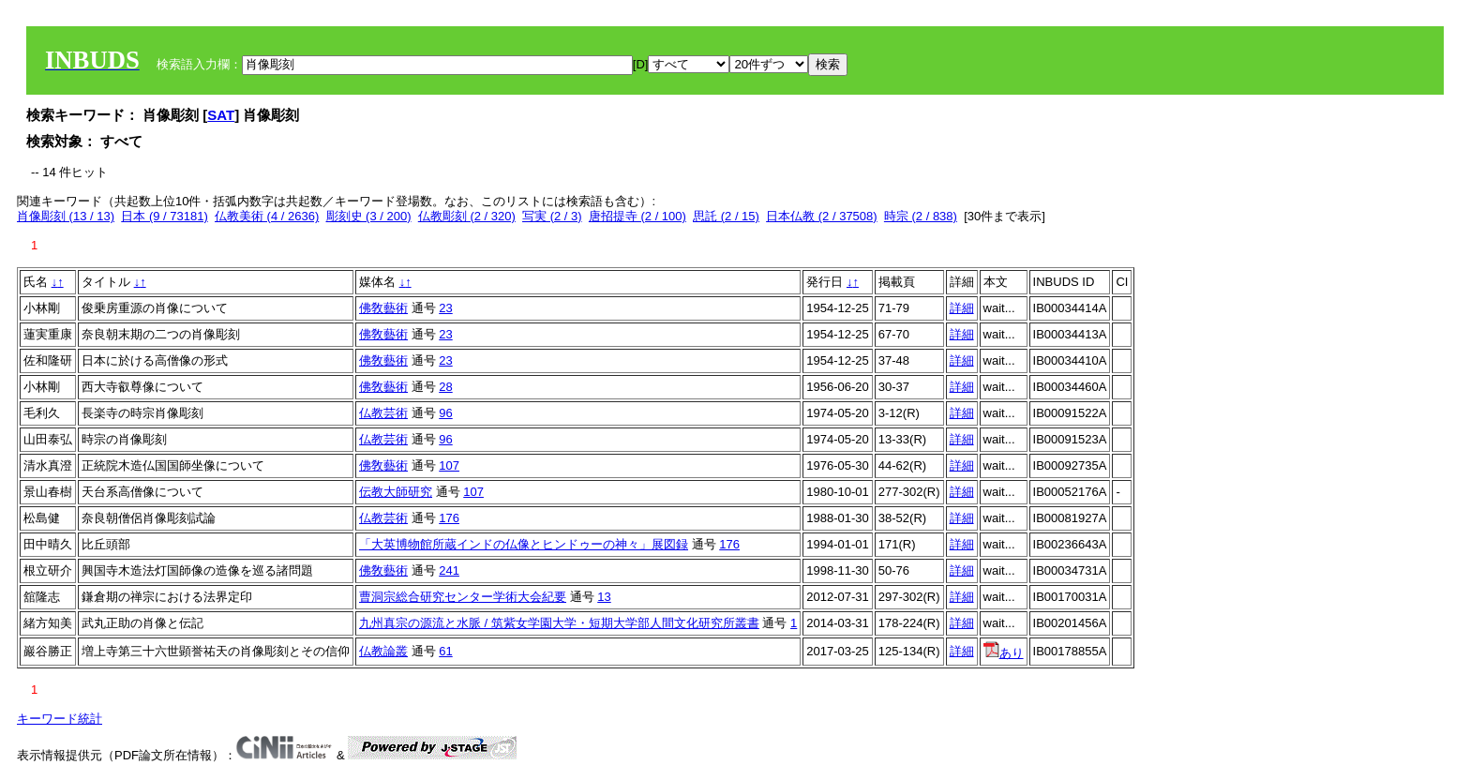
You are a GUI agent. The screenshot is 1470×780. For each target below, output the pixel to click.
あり (1003, 653)
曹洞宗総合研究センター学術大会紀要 (462, 597)
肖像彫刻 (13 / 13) (65, 216)
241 (449, 570)
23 (445, 308)
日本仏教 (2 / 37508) (822, 216)
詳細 (962, 308)
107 (449, 465)
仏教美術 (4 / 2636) (267, 216)
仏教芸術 (383, 413)
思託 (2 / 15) (726, 216)
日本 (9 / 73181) (164, 216)
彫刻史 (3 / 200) (369, 216)
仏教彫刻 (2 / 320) (467, 216)
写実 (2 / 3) (552, 216)
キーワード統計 (59, 719)
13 (603, 597)
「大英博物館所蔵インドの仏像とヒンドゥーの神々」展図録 (523, 544)
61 (445, 651)
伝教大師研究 (395, 492)
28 (445, 387)
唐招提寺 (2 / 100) (637, 216)
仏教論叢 (383, 651)
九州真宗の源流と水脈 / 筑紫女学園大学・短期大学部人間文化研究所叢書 (559, 623)
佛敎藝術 (383, 308)
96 (445, 413)
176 (449, 518)
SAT (220, 115)
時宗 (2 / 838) (920, 216)
